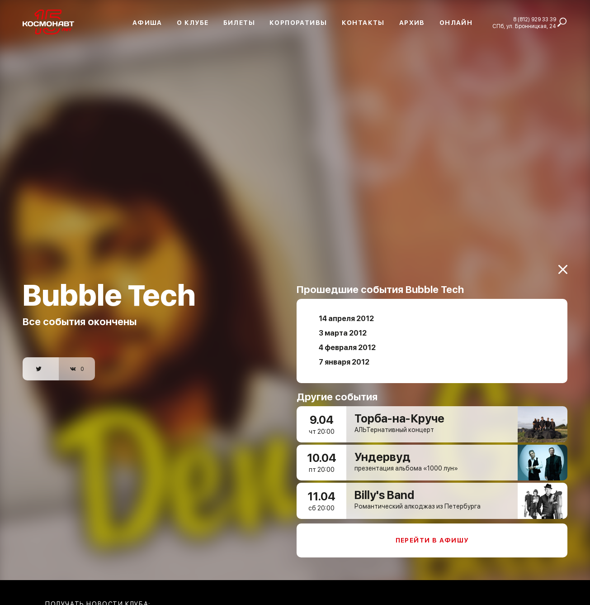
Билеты (239, 22)
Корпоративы (298, 22)
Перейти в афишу (432, 533)
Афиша (147, 22)
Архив (412, 22)
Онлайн (455, 22)
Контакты (363, 22)
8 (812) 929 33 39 (534, 19)
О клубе (193, 22)
